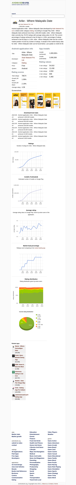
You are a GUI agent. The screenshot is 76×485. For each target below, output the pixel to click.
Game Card (51, 449)
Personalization (35, 462)
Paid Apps (15, 454)
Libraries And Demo (36, 447)
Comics (14, 475)
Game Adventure (53, 443)
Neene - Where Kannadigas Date (19, 348)
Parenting (33, 460)
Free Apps (15, 456)
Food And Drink (35, 441)
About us (44, 483)
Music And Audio (35, 456)
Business (15, 473)
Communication (17, 477)
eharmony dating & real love (19, 374)
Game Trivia (52, 475)
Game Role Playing (54, 467)
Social (32, 471)
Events (32, 436)
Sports (32, 473)
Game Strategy (53, 473)
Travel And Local (35, 480)
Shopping (33, 469)
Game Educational (54, 456)
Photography (34, 464)
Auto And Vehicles (18, 467)
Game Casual (52, 454)
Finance (32, 438)
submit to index (17, 443)
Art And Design (17, 464)
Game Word (52, 477)
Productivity (34, 467)
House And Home (36, 445)
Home (56, 483)
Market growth (17, 436)
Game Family (52, 458)
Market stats (16, 434)
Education (33, 432)
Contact (51, 483)
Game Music (52, 460)
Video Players (52, 432)
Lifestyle (33, 449)
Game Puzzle (52, 462)
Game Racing (52, 464)
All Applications (17, 451)
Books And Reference (19, 471)
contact (14, 445)
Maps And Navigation (37, 451)
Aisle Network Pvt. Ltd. (26, 24)
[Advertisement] (38, 8)
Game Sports (52, 471)
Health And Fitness (36, 443)
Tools (31, 475)
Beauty (14, 469)
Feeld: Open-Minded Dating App (19, 357)
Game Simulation (53, 469)
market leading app (39, 248)
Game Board (52, 447)
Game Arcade (52, 445)
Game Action (52, 441)
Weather (50, 434)
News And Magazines (37, 458)
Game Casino (52, 451)
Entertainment (34, 434)
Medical (32, 454)
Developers (15, 458)
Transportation (35, 477)
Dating (32, 31)
